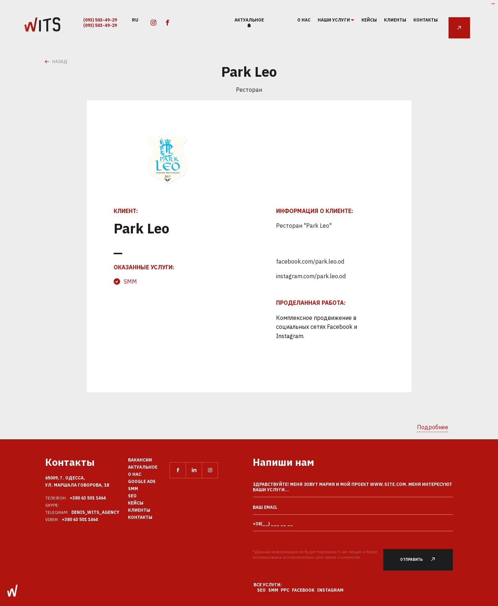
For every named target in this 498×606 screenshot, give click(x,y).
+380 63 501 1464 (88, 498)
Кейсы (369, 20)
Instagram (330, 590)
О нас (303, 20)
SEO (132, 495)
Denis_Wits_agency (95, 512)
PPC (285, 590)
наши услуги (334, 20)
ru (135, 19)
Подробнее (432, 427)
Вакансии (140, 460)
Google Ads (142, 481)
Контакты (425, 20)
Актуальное (249, 20)
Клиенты (395, 20)
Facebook (303, 590)
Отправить (422, 559)
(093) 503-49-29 (100, 20)
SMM (130, 281)
